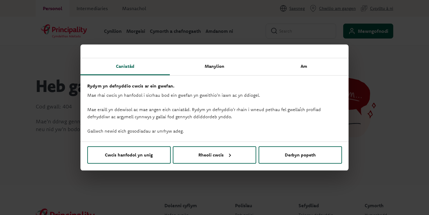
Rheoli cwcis (214, 155)
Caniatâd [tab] (125, 66)
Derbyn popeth (300, 155)
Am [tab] (304, 66)
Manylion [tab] (215, 66)
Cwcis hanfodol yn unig (129, 155)
